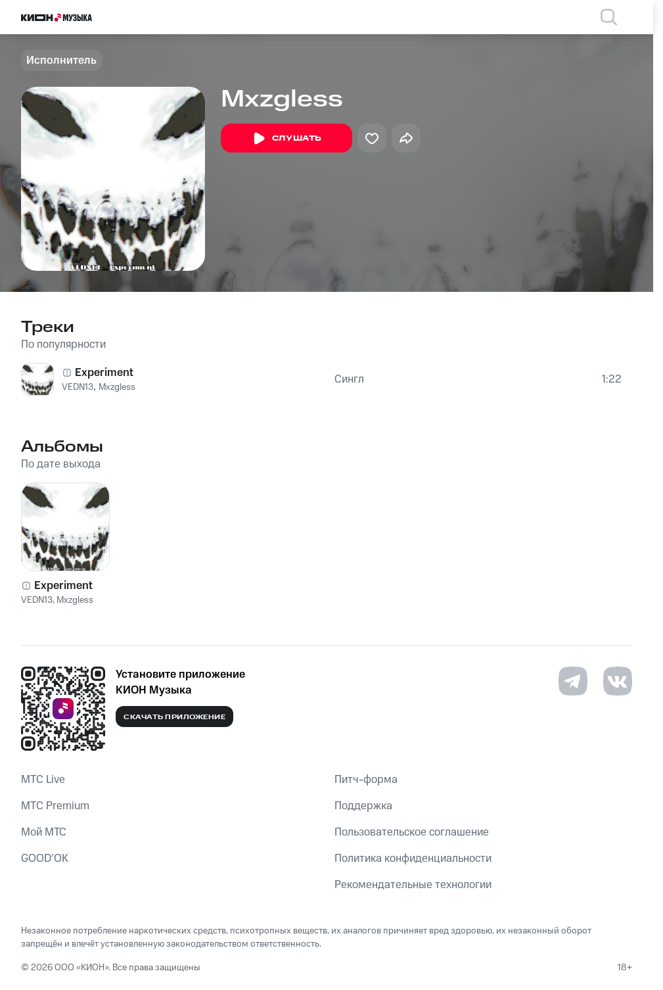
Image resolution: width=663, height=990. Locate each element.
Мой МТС (43, 832)
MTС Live (43, 780)
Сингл (349, 379)
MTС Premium (55, 806)
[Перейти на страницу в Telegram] (573, 681)
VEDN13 (77, 387)
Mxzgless (117, 387)
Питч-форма (366, 780)
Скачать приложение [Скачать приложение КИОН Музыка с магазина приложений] (174, 717)
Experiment (104, 373)
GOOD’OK (44, 858)
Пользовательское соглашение (411, 832)
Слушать (286, 139)
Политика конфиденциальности (413, 858)
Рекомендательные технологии (413, 885)
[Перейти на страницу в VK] (617, 681)
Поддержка (363, 806)
